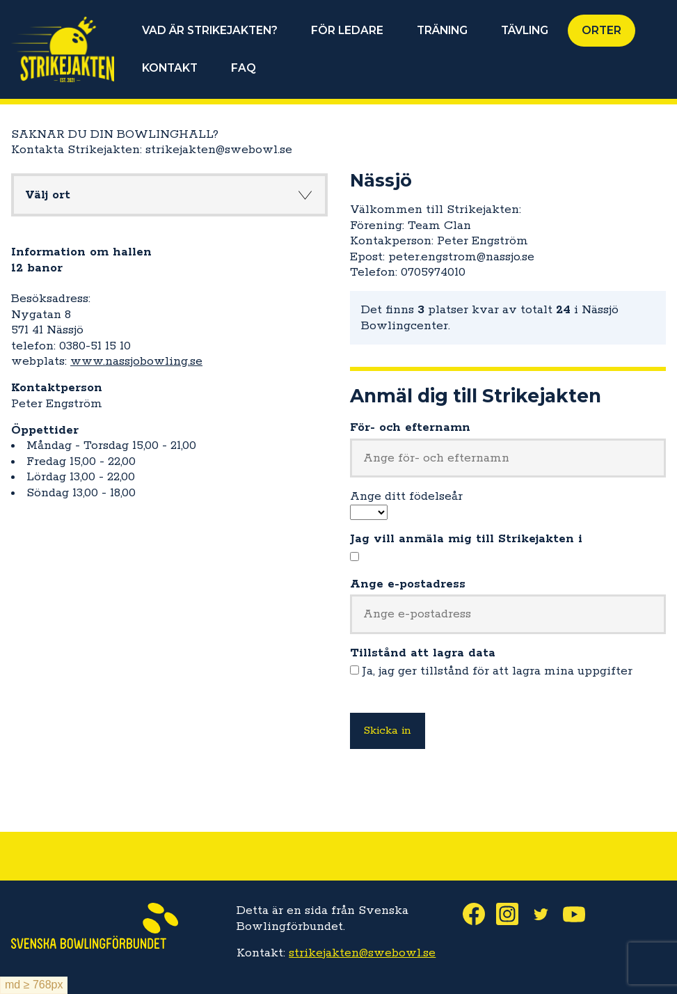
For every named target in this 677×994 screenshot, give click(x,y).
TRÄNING (442, 30)
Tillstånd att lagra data (422, 653)
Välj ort (47, 195)
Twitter (546, 914)
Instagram (512, 914)
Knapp (305, 195)
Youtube (579, 914)
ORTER (601, 30)
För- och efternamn (410, 427)
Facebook (479, 914)
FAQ (243, 67)
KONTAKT (170, 67)
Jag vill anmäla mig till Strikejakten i (466, 538)
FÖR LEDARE (347, 30)
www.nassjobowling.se (136, 361)
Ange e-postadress (407, 584)
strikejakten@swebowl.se (362, 953)
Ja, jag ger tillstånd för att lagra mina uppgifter (497, 671)
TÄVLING (524, 30)
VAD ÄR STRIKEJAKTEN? (210, 30)
